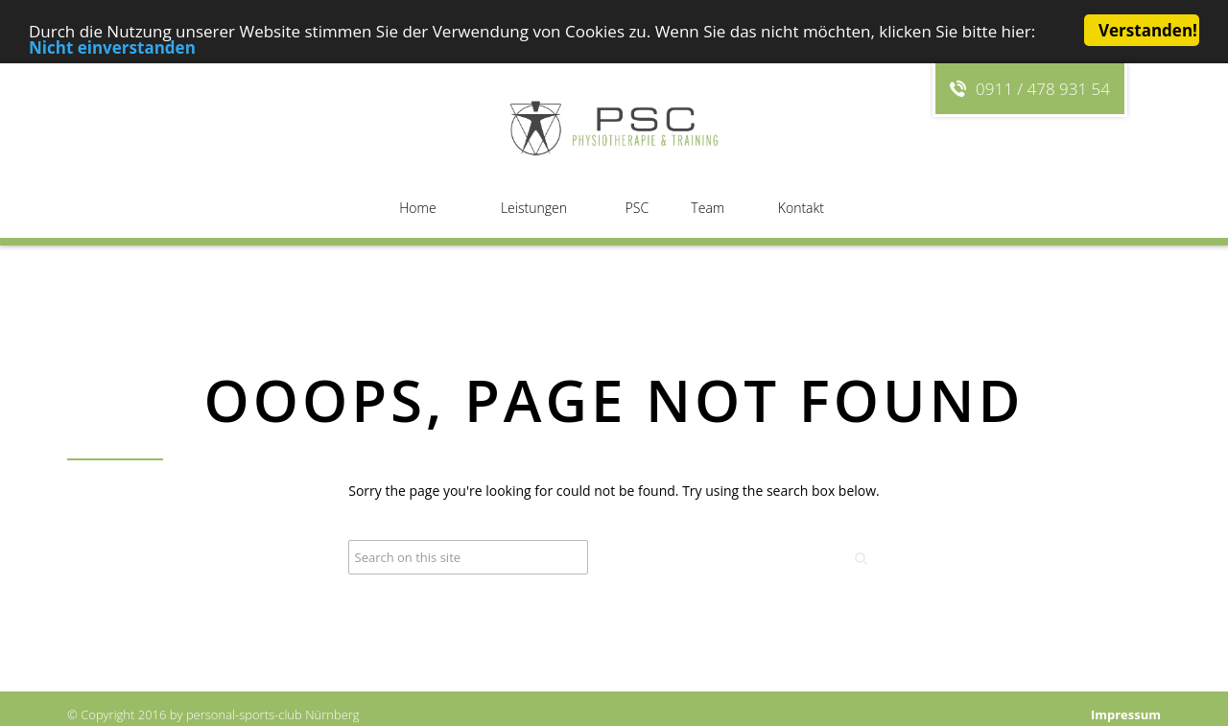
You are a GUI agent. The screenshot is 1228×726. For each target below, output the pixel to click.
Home (417, 208)
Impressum (1126, 714)
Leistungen (534, 208)
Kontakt (801, 208)
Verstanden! (1147, 30)
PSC (637, 208)
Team (707, 208)
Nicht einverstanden (112, 46)
